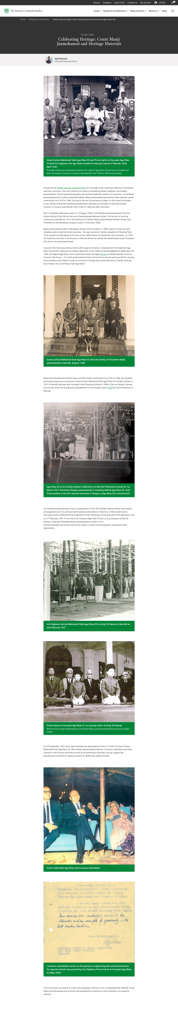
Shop (164, 11)
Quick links (119, 2)
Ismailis (103, 254)
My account (145, 2)
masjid (110, 387)
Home (22, 19)
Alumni (96, 2)
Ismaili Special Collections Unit (71, 188)
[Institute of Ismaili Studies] (23, 10)
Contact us (132, 2)
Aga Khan (99, 170)
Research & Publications (114, 11)
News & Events (137, 11)
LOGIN (160, 2)
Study (96, 11)
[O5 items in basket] (172, 3)
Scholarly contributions (39, 19)
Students (107, 2)
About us (153, 11)
